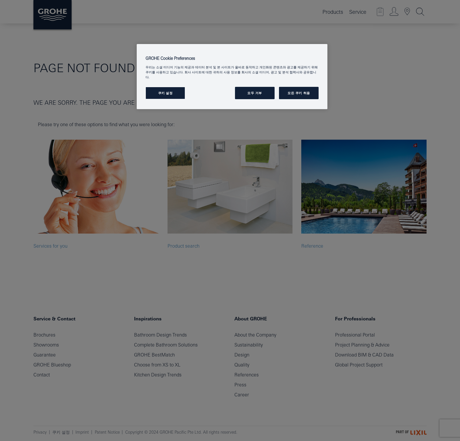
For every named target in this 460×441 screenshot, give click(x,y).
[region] (232, 76)
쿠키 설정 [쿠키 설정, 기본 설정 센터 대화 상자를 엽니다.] (165, 93)
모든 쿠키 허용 (299, 93)
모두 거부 (254, 93)
